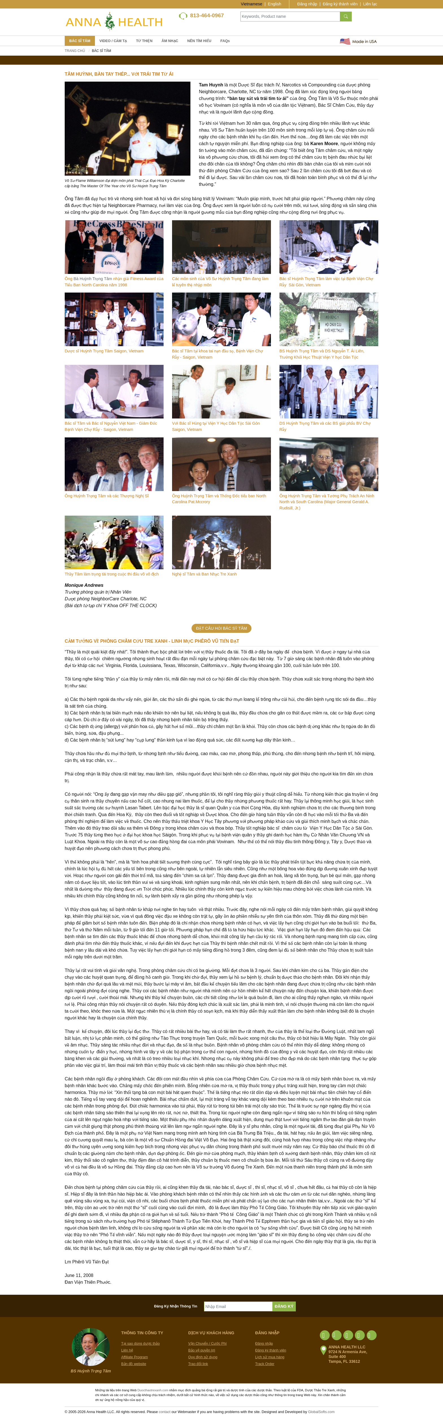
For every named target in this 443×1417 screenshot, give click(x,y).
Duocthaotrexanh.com (152, 1390)
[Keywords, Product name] (290, 16)
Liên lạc (370, 4)
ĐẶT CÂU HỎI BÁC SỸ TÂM (221, 628)
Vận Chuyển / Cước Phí (207, 1343)
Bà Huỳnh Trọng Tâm (92, 278)
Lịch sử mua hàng (269, 1357)
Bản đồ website (133, 1364)
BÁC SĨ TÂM (79, 41)
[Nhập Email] (238, 1306)
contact (164, 1412)
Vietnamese (251, 4)
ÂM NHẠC (170, 41)
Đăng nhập (307, 4)
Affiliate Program (134, 1357)
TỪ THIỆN (144, 41)
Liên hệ (127, 1350)
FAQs (225, 41)
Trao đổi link (198, 1364)
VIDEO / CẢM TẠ (113, 41)
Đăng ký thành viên (340, 4)
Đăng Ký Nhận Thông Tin (175, 1306)
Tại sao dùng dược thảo (140, 1343)
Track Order (264, 1364)
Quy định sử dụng (202, 1357)
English (274, 4)
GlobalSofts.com (321, 1412)
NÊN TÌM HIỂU (199, 41)
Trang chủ (75, 51)
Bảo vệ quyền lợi (201, 1350)
